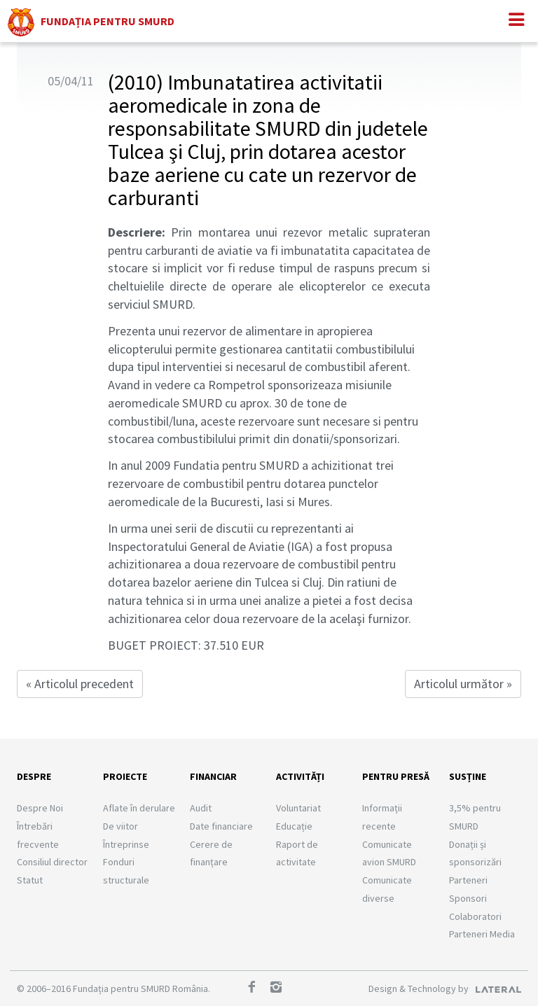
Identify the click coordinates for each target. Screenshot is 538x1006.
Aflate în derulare (139, 808)
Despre (34, 776)
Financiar (213, 776)
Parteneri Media (482, 934)
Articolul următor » (463, 684)
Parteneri (468, 880)
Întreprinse (126, 844)
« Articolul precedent (80, 684)
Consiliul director (52, 861)
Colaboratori (475, 916)
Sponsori (468, 898)
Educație (294, 826)
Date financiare (221, 826)
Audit (201, 808)
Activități (300, 776)
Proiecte (125, 776)
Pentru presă (395, 776)
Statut (30, 880)
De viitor (120, 826)
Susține (467, 776)
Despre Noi (40, 808)
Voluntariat (298, 808)
